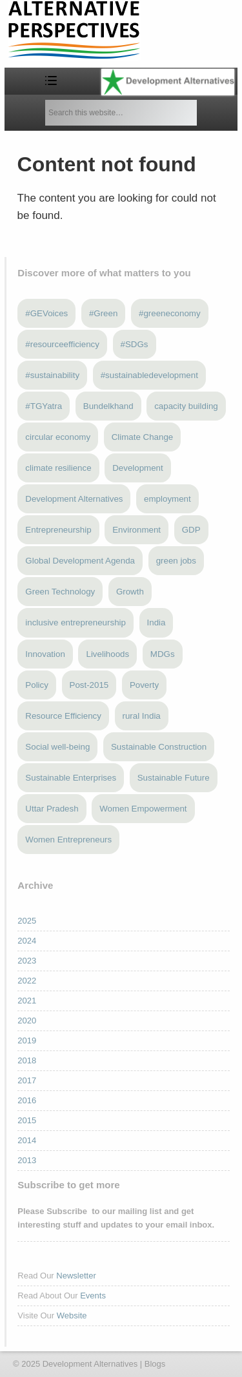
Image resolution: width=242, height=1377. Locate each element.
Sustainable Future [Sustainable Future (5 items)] (173, 778)
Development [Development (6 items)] (137, 468)
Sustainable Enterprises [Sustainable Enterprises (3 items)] (70, 778)
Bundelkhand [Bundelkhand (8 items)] (108, 406)
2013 (26, 1160)
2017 (26, 1080)
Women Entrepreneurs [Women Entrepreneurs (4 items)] (68, 839)
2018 (26, 1060)
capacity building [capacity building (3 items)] (186, 406)
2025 (26, 921)
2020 (26, 1020)
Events (93, 1295)
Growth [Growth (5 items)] (130, 591)
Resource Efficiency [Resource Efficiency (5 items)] (63, 716)
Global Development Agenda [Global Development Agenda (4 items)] (80, 560)
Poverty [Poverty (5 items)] (144, 685)
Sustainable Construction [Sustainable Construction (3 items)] (159, 747)
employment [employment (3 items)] (167, 499)
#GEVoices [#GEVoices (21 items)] (46, 313)
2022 (26, 980)
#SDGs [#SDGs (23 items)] (134, 344)
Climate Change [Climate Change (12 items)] (143, 437)
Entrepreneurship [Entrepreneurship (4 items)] (58, 530)
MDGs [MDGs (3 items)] (162, 654)
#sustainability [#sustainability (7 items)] (52, 375)
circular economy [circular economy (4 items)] (57, 437)
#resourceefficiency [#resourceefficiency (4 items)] (62, 344)
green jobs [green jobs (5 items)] (176, 560)
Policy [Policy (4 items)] (36, 685)
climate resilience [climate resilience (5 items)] (58, 468)
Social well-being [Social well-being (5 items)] (57, 747)
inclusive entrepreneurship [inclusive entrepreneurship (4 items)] (75, 622)
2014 (26, 1140)
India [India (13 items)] (156, 622)
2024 (26, 940)
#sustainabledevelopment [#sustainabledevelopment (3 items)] (149, 375)
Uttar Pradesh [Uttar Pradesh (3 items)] (51, 808)
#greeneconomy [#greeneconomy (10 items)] (170, 313)
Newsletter (76, 1275)
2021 (26, 1000)
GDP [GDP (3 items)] (191, 530)
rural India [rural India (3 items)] (142, 716)
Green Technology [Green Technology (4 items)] (60, 591)
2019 (26, 1040)
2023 (26, 960)
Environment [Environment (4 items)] (136, 530)
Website (72, 1315)
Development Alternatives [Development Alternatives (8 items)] (74, 499)
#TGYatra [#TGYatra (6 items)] (43, 406)
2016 (26, 1100)
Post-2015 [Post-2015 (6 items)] (89, 685)
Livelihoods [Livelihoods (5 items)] (107, 654)
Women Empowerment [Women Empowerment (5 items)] (143, 808)
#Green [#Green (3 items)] (103, 313)
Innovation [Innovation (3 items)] (45, 654)
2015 (26, 1120)
